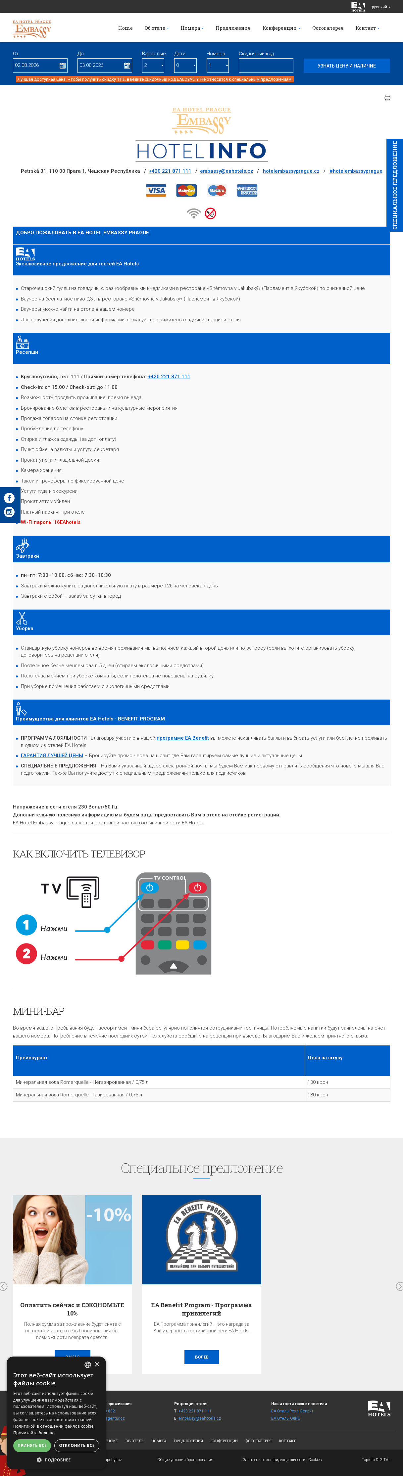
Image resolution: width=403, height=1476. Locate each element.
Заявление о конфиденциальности (274, 1459)
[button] (56, 1459)
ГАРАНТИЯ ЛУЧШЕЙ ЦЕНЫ (52, 756)
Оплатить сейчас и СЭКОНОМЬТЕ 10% (72, 1309)
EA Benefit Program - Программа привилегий (201, 1309)
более (201, 1357)
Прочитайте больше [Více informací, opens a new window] (33, 1433)
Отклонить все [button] (76, 1445)
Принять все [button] (32, 1445)
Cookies (315, 1459)
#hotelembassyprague (355, 171)
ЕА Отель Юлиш (285, 1418)
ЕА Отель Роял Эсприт (292, 1411)
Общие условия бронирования (185, 1459)
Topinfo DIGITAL (376, 1459)
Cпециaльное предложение (394, 185)
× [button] (96, 1364)
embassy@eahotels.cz (226, 171)
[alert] (56, 1413)
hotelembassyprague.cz (291, 171)
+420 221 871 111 (170, 171)
